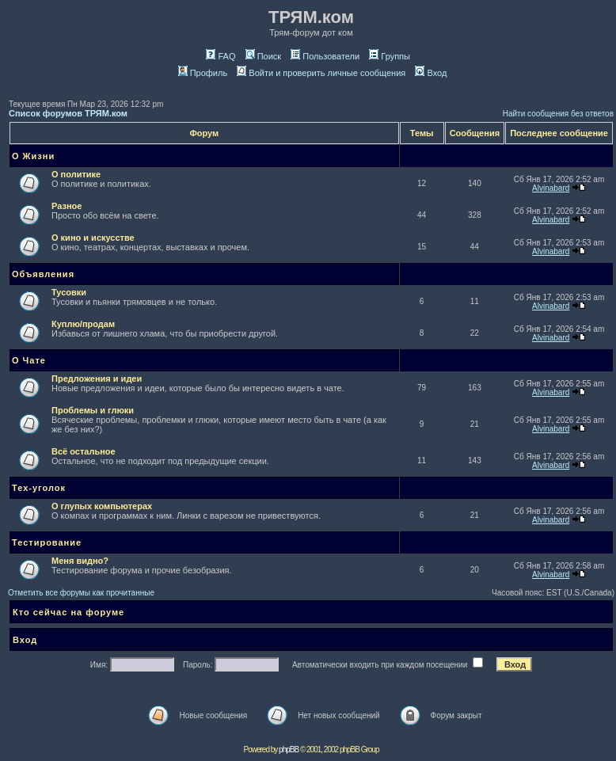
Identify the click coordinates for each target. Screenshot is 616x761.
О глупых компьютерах (101, 506)
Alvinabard (550, 188)
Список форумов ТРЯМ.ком (68, 113)
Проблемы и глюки (92, 410)
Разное (66, 206)
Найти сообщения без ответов (558, 113)
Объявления (43, 274)
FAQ (220, 56)
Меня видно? (79, 560)
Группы (389, 56)
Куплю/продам (83, 324)
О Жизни (33, 156)
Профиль (203, 73)
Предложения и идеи (96, 378)
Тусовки (68, 292)
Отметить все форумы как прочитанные (81, 592)
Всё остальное (83, 451)
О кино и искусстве (93, 237)
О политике (76, 174)
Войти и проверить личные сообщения (321, 73)
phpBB (288, 749)
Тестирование (47, 542)
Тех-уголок (39, 488)
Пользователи (325, 56)
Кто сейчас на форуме (68, 612)
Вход (431, 73)
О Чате (29, 360)
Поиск (263, 56)
